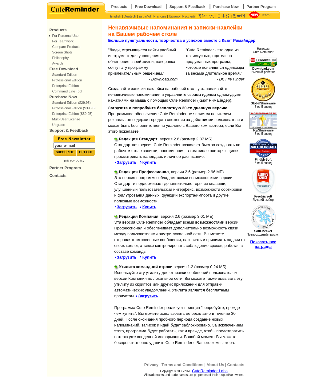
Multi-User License (66, 119)
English (115, 16)
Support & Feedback (187, 7)
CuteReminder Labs (210, 371)
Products (119, 7)
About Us (215, 364)
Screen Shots (62, 52)
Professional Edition (67, 80)
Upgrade (58, 125)
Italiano (174, 16)
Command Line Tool (67, 91)
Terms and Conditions (182, 364)
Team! (265, 15)
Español (145, 16)
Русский (188, 16)
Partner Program (261, 7)
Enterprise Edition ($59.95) (72, 113)
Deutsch (130, 16)
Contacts (57, 175)
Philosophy (60, 58)
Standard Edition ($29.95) (71, 102)
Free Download (148, 7)
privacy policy (74, 160)
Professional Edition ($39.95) (73, 108)
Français (160, 16)
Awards (57, 63)
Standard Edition (64, 74)
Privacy (151, 364)
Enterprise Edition (65, 86)
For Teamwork (62, 41)
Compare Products (66, 47)
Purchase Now (226, 7)
